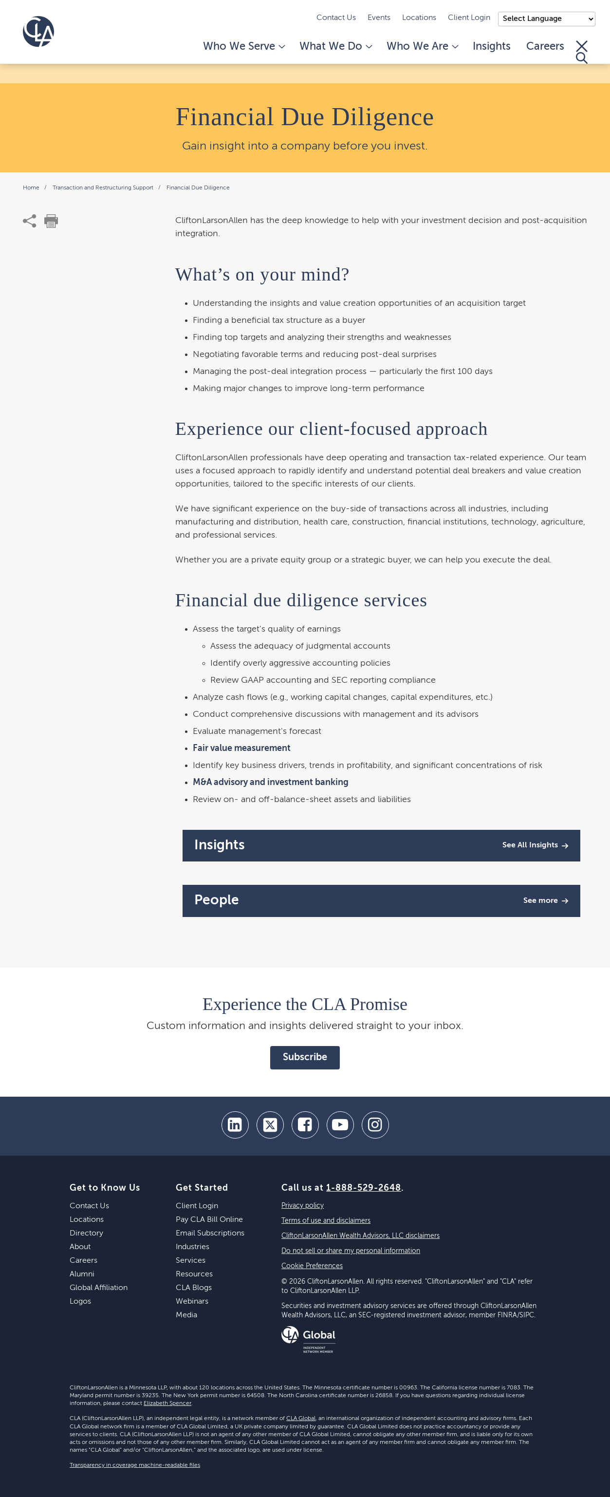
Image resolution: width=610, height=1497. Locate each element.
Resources (194, 1274)
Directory (86, 1233)
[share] (30, 221)
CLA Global (300, 1419)
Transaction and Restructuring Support (104, 188)
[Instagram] (375, 1125)
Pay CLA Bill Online (209, 1220)
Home (32, 188)
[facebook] (305, 1125)
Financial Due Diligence (198, 188)
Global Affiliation (99, 1288)
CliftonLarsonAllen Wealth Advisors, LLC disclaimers (360, 1236)
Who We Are (422, 46)
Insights (492, 46)
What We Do (335, 46)
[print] (51, 221)
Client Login (469, 18)
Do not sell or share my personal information (350, 1251)
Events (379, 18)
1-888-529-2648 (363, 1188)
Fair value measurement (242, 748)
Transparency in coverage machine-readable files (135, 1465)
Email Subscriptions (210, 1233)
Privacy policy (302, 1205)
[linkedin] (235, 1125)
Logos (80, 1302)
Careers (545, 46)
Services (190, 1261)
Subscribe (305, 1058)
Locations (419, 18)
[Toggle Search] (582, 52)
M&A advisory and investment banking (271, 782)
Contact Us (336, 18)
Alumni (82, 1274)
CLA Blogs (194, 1288)
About (80, 1247)
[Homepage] (38, 31)
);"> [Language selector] (546, 19)
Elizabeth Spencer (167, 1403)
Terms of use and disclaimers (325, 1220)
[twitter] (270, 1125)
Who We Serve (243, 46)
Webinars (192, 1302)
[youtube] (340, 1125)
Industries (192, 1247)
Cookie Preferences (312, 1266)
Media (186, 1315)
